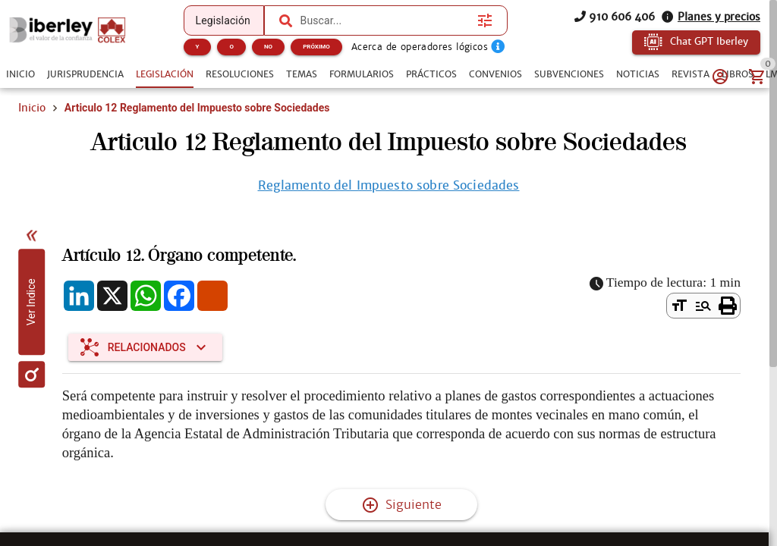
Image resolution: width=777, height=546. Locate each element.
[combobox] (385, 20)
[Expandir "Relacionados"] (145, 347)
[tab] (20, 74)
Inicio (32, 108)
